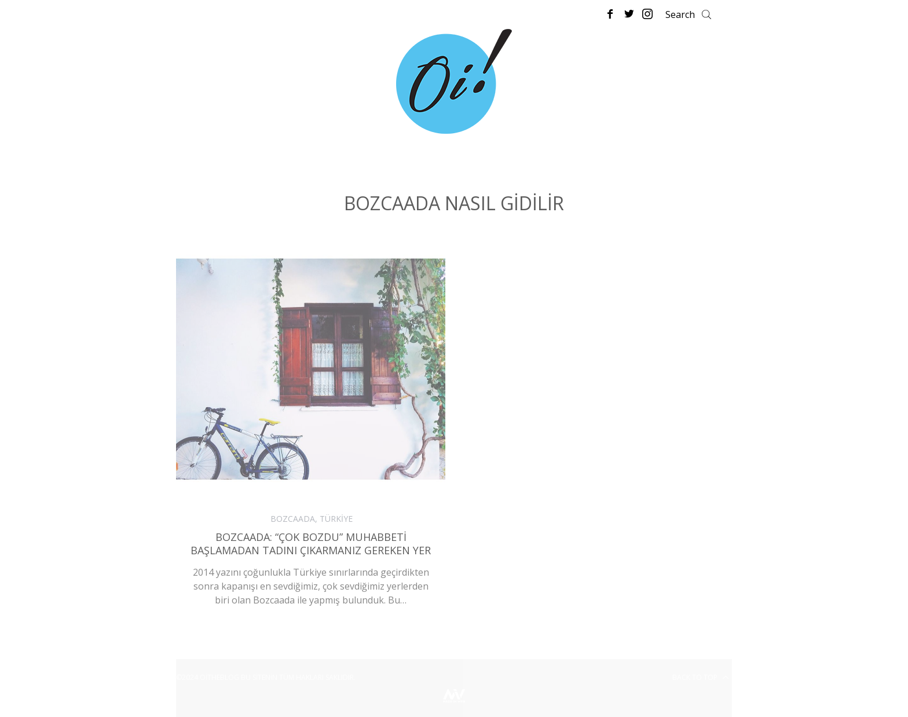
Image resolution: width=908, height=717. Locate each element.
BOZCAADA (292, 518)
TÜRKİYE (336, 518)
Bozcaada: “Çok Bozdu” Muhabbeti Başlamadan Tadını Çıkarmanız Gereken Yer (311, 543)
